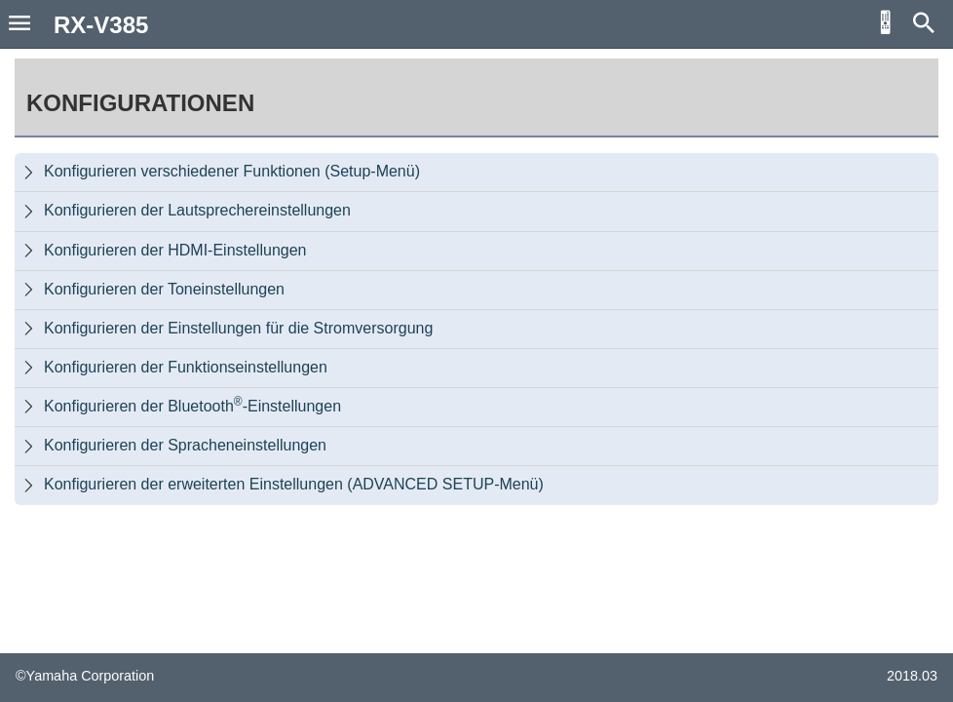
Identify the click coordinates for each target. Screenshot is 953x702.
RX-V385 (101, 25)
